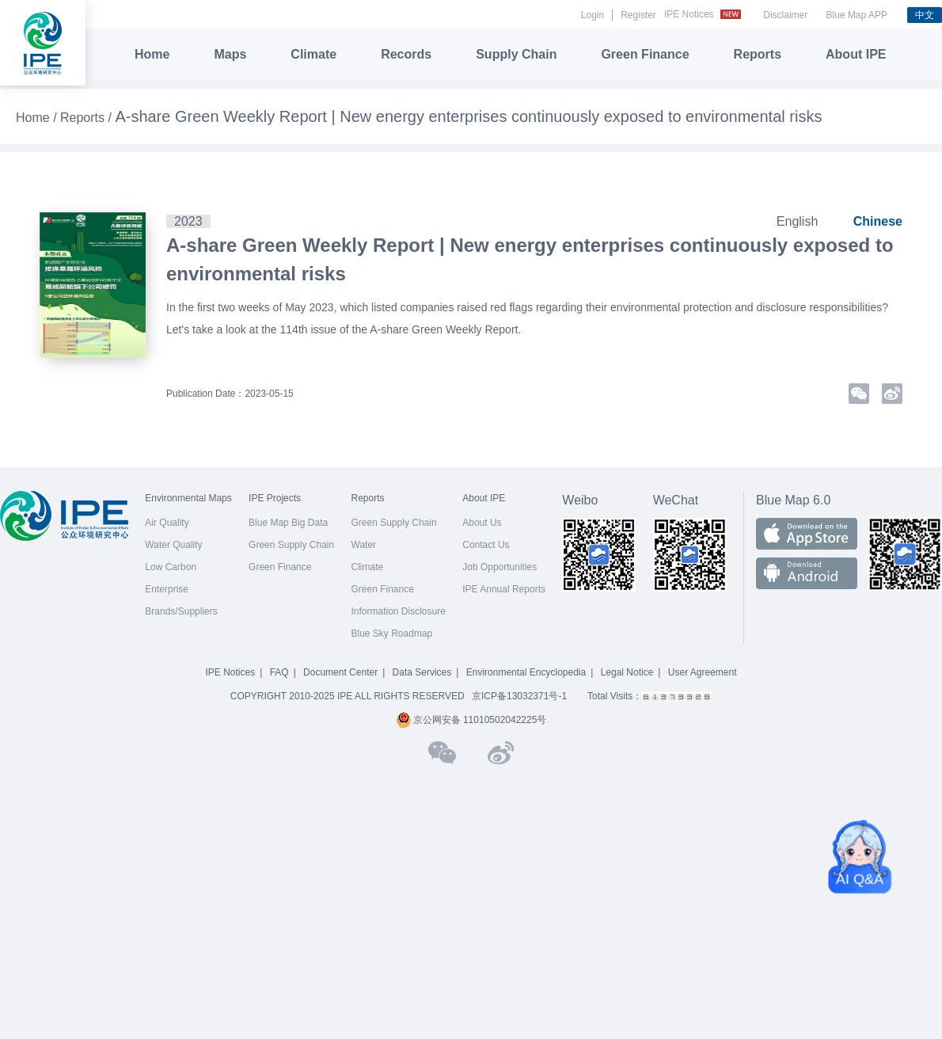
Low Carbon (170, 567)
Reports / (87, 117)
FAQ (279, 672)
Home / (38, 117)
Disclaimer (785, 15)
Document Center (340, 672)
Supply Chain (516, 54)
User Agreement (702, 672)
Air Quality (166, 522)
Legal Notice (627, 672)
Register (638, 15)
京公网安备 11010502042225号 (471, 720)
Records (406, 54)
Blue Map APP (856, 15)
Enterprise (166, 589)
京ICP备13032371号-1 (519, 696)
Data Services (422, 672)
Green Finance (645, 54)
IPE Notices (704, 14)
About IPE (856, 54)
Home (152, 54)
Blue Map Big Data (288, 522)
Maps (230, 54)
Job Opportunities (499, 567)
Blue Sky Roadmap (392, 633)
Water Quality (173, 544)
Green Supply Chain (291, 544)
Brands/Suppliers (181, 611)
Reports (757, 54)
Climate (313, 54)
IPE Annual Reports (503, 589)
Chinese (877, 221)
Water (364, 544)
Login (592, 15)
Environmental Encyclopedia (526, 672)
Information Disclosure (398, 611)
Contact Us (485, 544)
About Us (481, 522)
